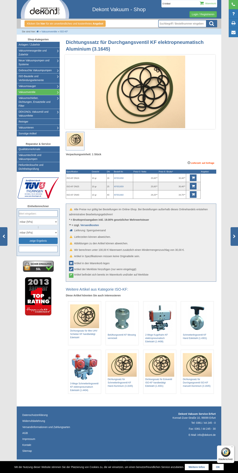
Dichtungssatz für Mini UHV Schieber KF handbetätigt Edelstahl (84, 321)
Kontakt (26, 444)
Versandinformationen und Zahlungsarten (46, 427)
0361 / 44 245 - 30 (205, 428)
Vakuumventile (27, 92)
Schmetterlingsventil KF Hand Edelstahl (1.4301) (197, 322)
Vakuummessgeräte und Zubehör (33, 52)
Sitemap (27, 450)
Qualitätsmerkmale (29, 149)
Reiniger (23, 121)
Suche (211, 23)
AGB (25, 433)
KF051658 (119, 178)
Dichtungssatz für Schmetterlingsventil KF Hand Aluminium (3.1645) (122, 370)
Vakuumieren (26, 127)
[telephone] (233, 4)
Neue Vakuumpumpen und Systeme (34, 62)
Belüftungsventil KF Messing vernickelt (122, 322)
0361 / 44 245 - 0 (206, 422)
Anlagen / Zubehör (29, 44)
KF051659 (119, 186)
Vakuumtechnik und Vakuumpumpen (30, 157)
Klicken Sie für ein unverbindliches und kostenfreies (65, 23)
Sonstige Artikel (28, 133)
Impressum (28, 438)
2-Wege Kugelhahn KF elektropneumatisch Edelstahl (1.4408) (159, 323)
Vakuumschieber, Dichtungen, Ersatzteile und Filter (34, 101)
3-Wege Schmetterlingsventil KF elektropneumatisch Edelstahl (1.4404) (84, 372)
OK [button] (218, 467)
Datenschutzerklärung (35, 415)
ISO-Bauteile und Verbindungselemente (31, 78)
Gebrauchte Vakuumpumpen (35, 70)
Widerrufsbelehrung (33, 420)
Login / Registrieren (203, 14)
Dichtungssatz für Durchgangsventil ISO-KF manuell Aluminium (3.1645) (197, 370)
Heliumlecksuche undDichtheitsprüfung (31, 166)
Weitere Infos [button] (197, 467)
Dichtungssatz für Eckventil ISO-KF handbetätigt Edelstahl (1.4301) (159, 370)
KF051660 (119, 195)
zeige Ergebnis (38, 240)
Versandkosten (89, 225)
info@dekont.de (206, 434)
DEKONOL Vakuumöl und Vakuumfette (33, 113)
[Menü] (232, 447)
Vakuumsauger (27, 86)
